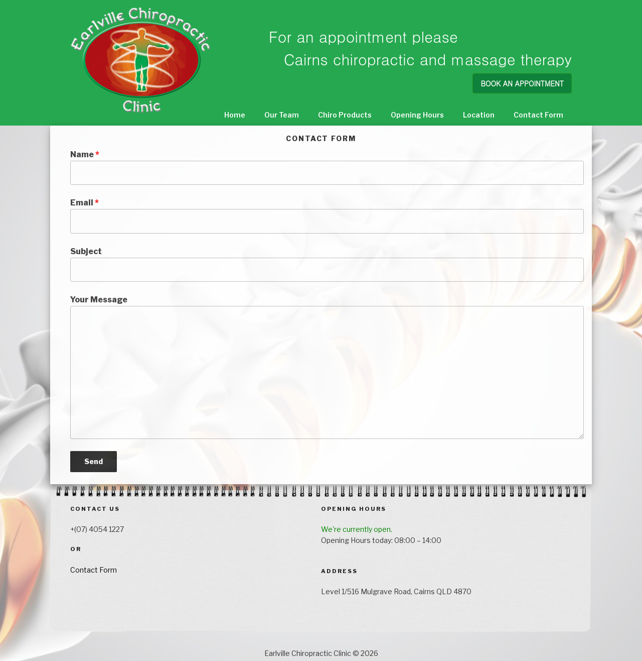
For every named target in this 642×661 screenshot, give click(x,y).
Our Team (281, 115)
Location (479, 115)
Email (321, 215)
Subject (321, 264)
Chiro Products (345, 115)
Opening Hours (417, 115)
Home (234, 115)
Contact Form (538, 115)
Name (321, 167)
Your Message (321, 366)
